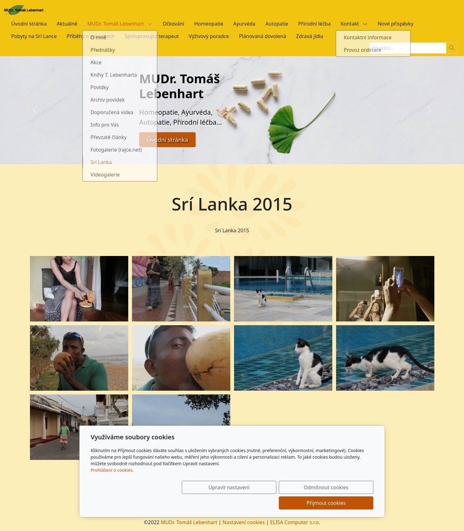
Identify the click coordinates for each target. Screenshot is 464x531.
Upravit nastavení (218, 503)
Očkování (173, 23)
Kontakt (354, 23)
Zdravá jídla (309, 36)
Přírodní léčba (314, 23)
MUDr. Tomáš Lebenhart (120, 23)
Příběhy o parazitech (91, 36)
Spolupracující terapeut (152, 36)
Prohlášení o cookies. (112, 486)
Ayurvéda (244, 23)
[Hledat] (452, 48)
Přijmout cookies (343, 503)
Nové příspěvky (395, 23)
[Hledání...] (407, 48)
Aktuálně (67, 23)
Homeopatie (208, 23)
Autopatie (276, 23)
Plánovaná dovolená (262, 36)
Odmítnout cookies (281, 503)
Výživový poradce (209, 36)
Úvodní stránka (29, 23)
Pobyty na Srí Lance (34, 36)
